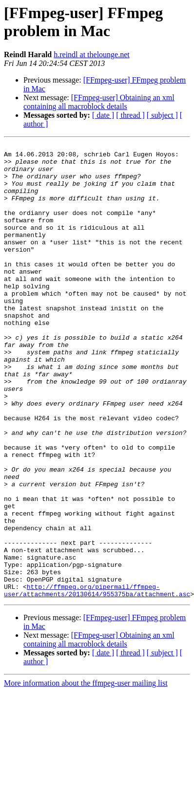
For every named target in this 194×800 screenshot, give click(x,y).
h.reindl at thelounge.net (92, 54)
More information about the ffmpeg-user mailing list (86, 774)
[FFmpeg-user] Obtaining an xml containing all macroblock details (99, 101)
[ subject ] (162, 115)
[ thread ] (130, 115)
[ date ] (103, 115)
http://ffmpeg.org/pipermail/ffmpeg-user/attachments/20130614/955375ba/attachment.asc (97, 680)
